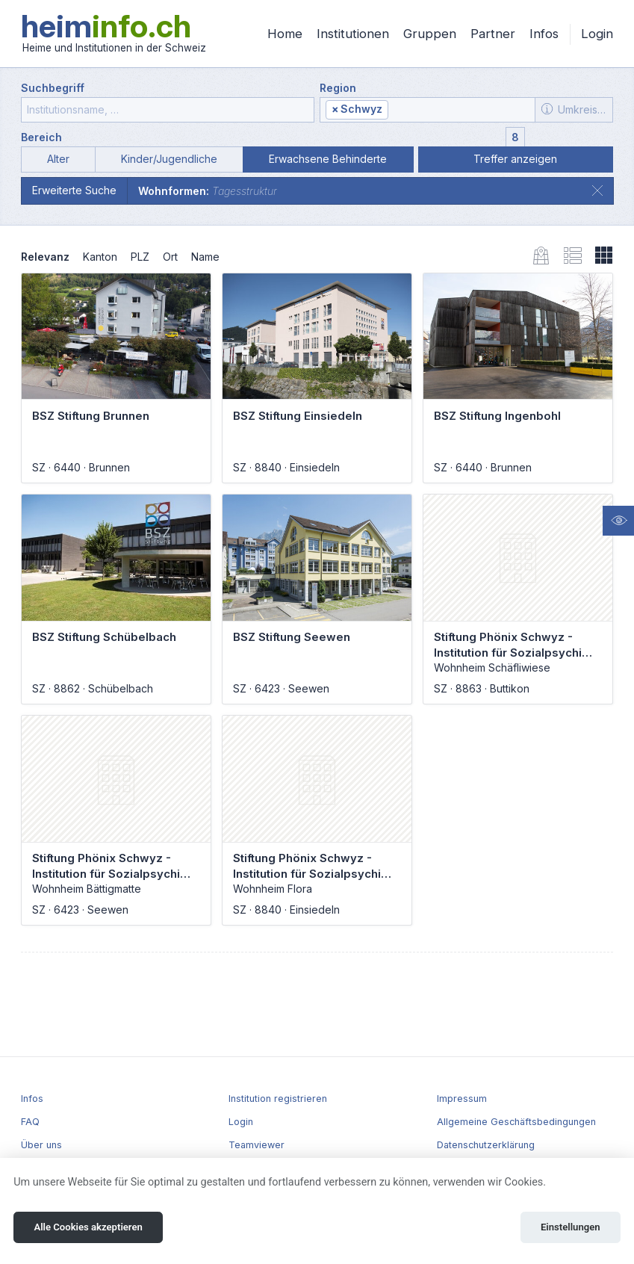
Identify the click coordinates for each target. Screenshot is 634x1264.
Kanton (100, 256)
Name (205, 256)
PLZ (140, 256)
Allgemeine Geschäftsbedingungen (516, 1121)
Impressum (462, 1098)
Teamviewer (257, 1144)
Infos (544, 33)
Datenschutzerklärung (486, 1144)
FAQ (30, 1121)
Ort (170, 256)
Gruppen (429, 33)
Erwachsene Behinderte (328, 158)
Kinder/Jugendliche (169, 158)
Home (284, 33)
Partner (492, 33)
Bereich (41, 137)
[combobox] (427, 110)
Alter (58, 158)
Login (597, 33)
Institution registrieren (278, 1098)
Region (338, 87)
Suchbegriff (52, 87)
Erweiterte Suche (74, 190)
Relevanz (45, 256)
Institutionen (353, 33)
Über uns (41, 1144)
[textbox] (460, 110)
